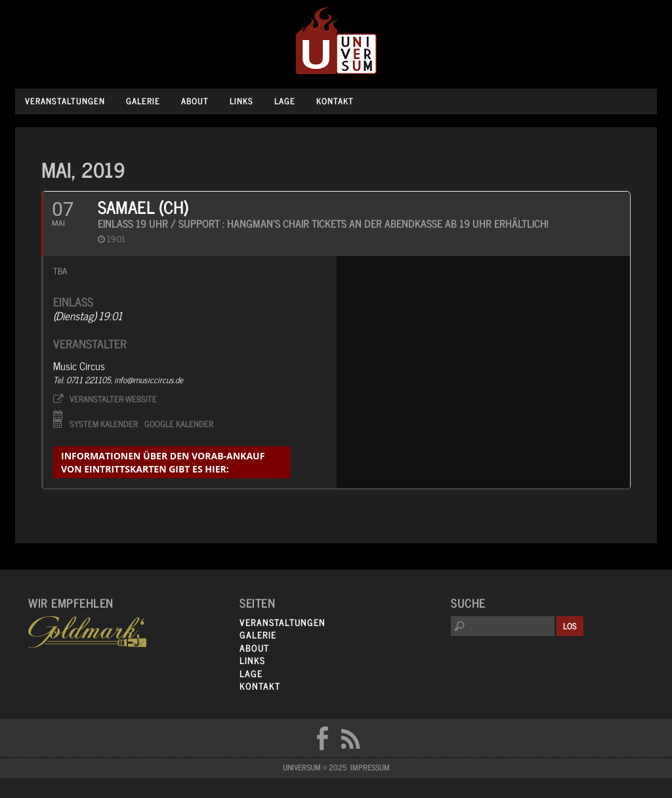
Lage (284, 101)
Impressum (370, 767)
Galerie (143, 101)
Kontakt (335, 101)
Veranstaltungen (65, 101)
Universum (336, 41)
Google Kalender (178, 423)
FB (322, 738)
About (195, 101)
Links (241, 101)
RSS (350, 738)
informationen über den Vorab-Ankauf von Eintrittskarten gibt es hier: (162, 462)
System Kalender (104, 423)
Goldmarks (87, 632)
